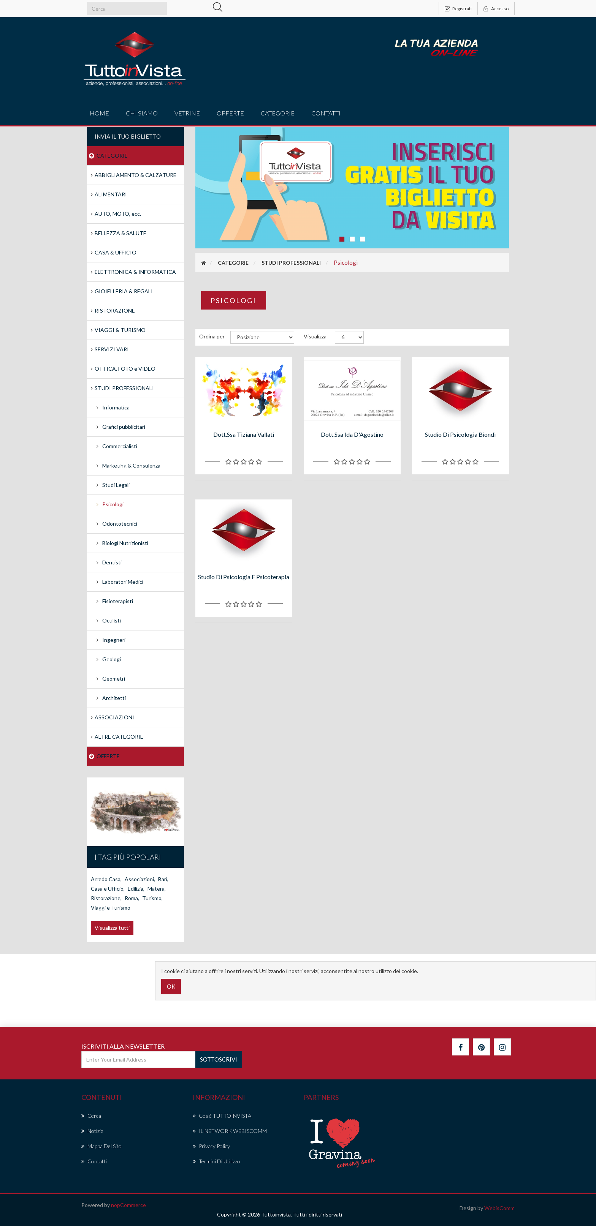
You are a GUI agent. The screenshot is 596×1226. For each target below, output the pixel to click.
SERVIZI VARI (112, 349)
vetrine (187, 113)
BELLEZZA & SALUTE (120, 233)
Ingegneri (113, 640)
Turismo (152, 898)
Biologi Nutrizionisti (125, 543)
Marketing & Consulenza (131, 465)
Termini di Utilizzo (216, 1161)
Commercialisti (119, 446)
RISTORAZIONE (115, 310)
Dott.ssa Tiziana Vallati (243, 434)
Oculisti (111, 620)
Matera (156, 888)
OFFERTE (108, 756)
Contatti (326, 113)
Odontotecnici (119, 523)
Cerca (91, 1115)
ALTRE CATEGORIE (119, 736)
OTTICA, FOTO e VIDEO (125, 368)
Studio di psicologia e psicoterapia (243, 576)
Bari (163, 879)
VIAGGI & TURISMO (120, 330)
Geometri (113, 678)
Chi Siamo (142, 113)
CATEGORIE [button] (278, 113)
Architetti (114, 698)
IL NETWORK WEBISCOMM (230, 1131)
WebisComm (499, 1208)
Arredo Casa (106, 879)
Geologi (111, 659)
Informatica (116, 407)
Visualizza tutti (112, 927)
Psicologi (113, 504)
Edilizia (136, 888)
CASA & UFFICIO (115, 252)
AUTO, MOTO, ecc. (118, 213)
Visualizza (315, 336)
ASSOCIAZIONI (114, 717)
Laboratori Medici (122, 581)
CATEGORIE (112, 155)
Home (99, 113)
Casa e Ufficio (108, 888)
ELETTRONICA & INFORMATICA (135, 272)
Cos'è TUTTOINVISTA (222, 1115)
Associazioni (140, 879)
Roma (132, 898)
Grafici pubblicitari (123, 426)
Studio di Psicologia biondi (460, 434)
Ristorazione (106, 898)
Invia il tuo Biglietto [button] (128, 136)
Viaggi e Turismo (110, 907)
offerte (230, 113)
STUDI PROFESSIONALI (124, 388)
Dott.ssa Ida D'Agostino (352, 434)
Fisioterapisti (117, 601)
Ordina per (212, 336)
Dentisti (112, 562)
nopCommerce (128, 1205)
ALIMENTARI (111, 194)
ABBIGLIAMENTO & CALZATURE (135, 175)
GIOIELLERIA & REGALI (124, 291)
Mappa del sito (101, 1146)
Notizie (92, 1131)
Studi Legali (116, 485)
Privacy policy (211, 1146)
